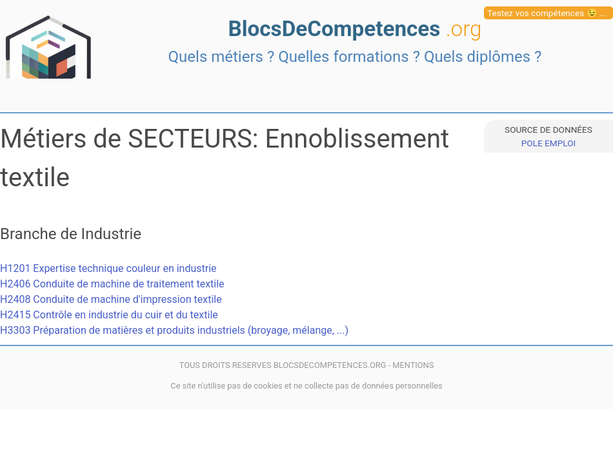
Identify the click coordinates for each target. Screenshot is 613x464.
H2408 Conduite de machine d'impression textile (111, 299)
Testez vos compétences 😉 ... (547, 13)
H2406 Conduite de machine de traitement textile (112, 284)
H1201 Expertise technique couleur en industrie (108, 268)
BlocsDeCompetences (354, 28)
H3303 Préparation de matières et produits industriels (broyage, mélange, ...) (174, 330)
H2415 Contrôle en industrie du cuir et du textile (109, 315)
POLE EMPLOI (548, 143)
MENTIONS (413, 365)
